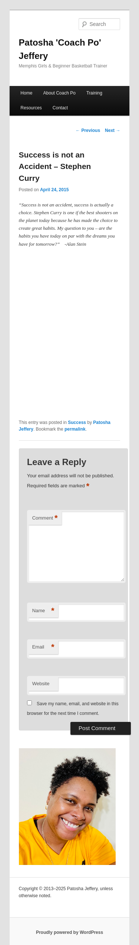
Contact (60, 107)
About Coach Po (59, 93)
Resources (31, 107)
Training (94, 93)
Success (77, 422)
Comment (45, 518)
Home (26, 93)
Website (41, 683)
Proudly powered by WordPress (69, 932)
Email (43, 647)
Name (43, 611)
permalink (75, 429)
